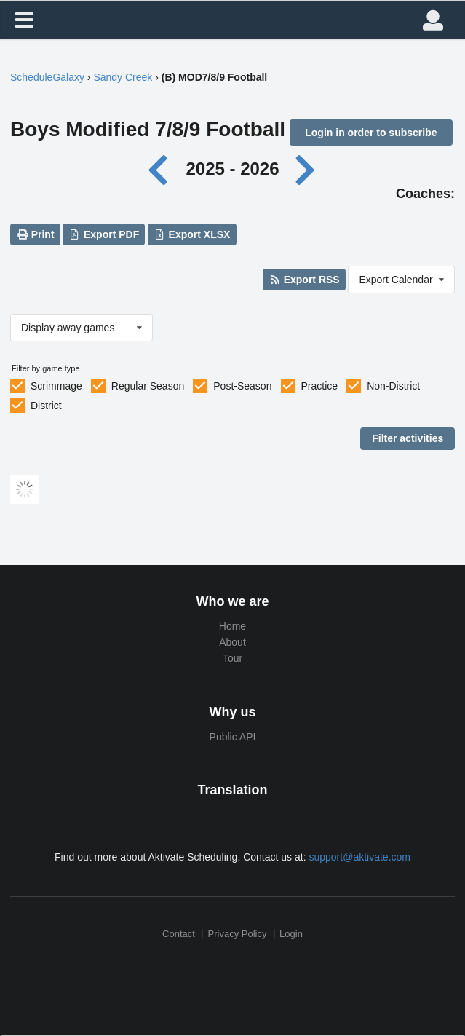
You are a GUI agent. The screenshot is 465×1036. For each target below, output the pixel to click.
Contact (178, 933)
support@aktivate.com (359, 857)
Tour (232, 658)
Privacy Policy (237, 933)
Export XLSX (192, 234)
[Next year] (305, 168)
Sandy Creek (122, 77)
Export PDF (104, 234)
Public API (233, 737)
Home (232, 626)
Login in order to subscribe (371, 132)
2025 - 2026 (232, 168)
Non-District (393, 386)
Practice (319, 386)
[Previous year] (162, 168)
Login (291, 933)
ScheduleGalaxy (47, 77)
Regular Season (147, 386)
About (232, 642)
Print (35, 234)
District (46, 405)
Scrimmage (56, 386)
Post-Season (242, 386)
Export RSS (304, 279)
